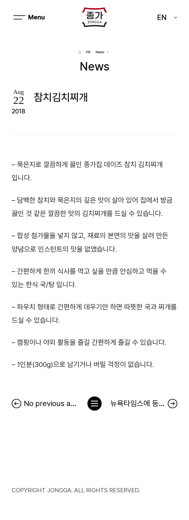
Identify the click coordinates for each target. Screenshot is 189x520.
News (100, 52)
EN (162, 17)
